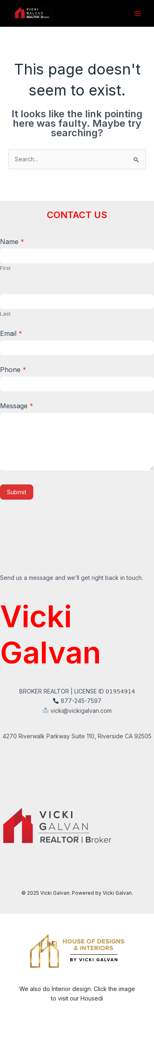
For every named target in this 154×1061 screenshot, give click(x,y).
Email (11, 333)
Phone (13, 369)
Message (16, 406)
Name (12, 241)
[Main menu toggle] (137, 13)
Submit (16, 492)
